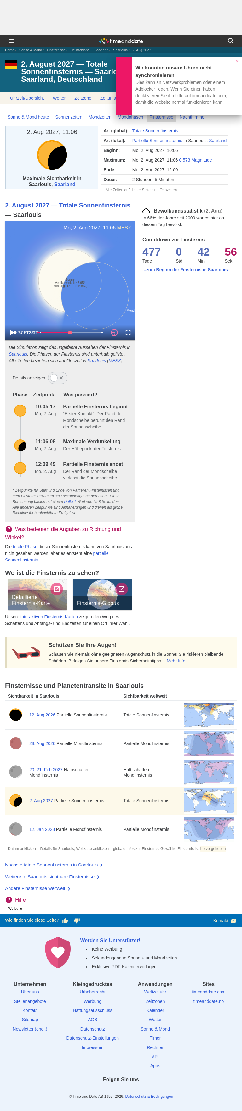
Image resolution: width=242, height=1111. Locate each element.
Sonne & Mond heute (28, 116)
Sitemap (30, 1019)
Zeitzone (82, 98)
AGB (92, 1019)
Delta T (70, 502)
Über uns (30, 991)
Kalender (155, 1010)
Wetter (59, 98)
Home (9, 50)
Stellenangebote (30, 1001)
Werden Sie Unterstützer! (110, 940)
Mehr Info (176, 660)
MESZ (124, 227)
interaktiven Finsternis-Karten (49, 616)
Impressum (92, 1047)
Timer (155, 1038)
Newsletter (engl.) (30, 1028)
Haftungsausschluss (92, 1010)
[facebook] (99, 1090)
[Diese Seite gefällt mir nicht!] (77, 920)
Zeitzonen (155, 1001)
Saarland (101, 50)
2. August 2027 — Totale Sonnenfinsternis (67, 205)
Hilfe (20, 900)
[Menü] (11, 41)
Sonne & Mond (30, 50)
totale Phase (25, 546)
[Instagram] (131, 1090)
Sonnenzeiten (69, 116)
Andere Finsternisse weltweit (35, 888)
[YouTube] (142, 1090)
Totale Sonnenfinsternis (155, 130)
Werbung (92, 1001)
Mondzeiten (100, 116)
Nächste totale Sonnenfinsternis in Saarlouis (51, 864)
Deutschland (79, 50)
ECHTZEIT (25, 332)
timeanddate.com (208, 991)
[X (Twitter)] (110, 1090)
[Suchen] (230, 41)
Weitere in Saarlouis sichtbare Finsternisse (50, 876)
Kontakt (225, 921)
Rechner (155, 1047)
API (155, 1056)
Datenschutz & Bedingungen (149, 1096)
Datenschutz (92, 1028)
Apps (155, 1065)
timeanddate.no (208, 1001)
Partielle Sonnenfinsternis (157, 140)
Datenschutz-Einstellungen (92, 1038)
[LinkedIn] (121, 1090)
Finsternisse (56, 50)
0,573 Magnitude (195, 160)
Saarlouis (120, 50)
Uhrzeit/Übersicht (27, 98)
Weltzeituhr (155, 991)
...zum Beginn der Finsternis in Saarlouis (185, 269)
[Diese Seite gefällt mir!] (65, 920)
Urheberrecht (93, 991)
